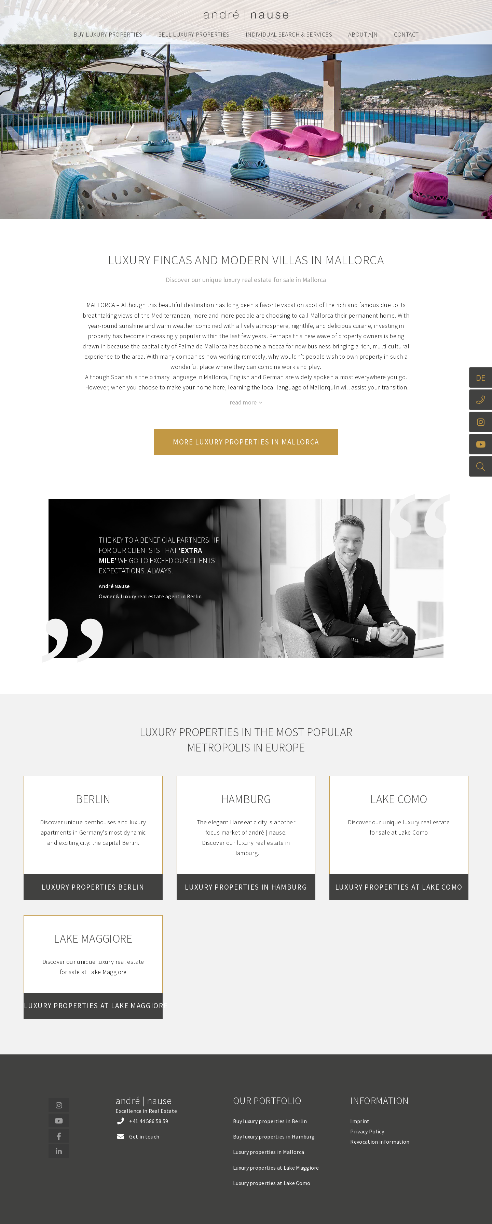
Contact (406, 35)
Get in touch (144, 1136)
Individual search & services (289, 35)
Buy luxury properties (107, 35)
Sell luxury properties (194, 35)
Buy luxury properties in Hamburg (274, 1136)
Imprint (359, 1121)
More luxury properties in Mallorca (246, 442)
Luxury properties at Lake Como (272, 1183)
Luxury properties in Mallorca (268, 1151)
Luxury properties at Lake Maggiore (276, 1167)
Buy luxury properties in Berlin (270, 1121)
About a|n (363, 35)
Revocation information (379, 1141)
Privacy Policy (367, 1131)
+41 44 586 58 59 (148, 1121)
